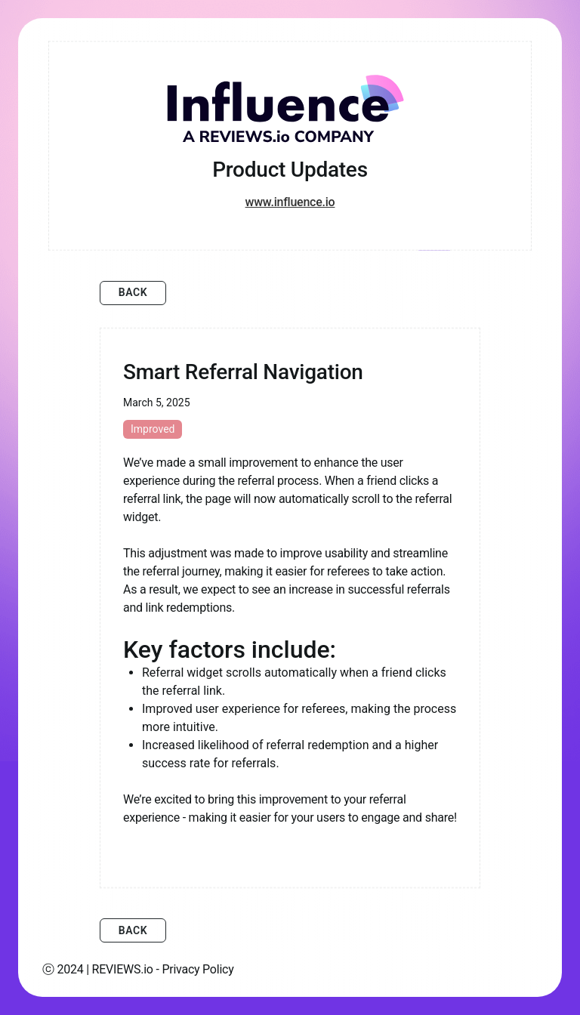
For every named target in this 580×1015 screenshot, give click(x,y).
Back (133, 292)
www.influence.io (290, 202)
